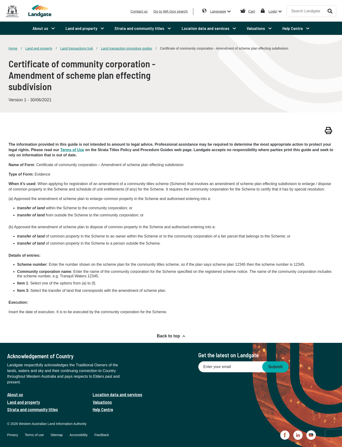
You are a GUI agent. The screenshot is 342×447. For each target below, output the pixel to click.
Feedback (101, 435)
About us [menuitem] (41, 28)
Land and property (38, 48)
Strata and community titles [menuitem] (139, 28)
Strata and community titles (32, 409)
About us (15, 394)
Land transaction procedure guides (126, 48)
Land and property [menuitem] (82, 28)
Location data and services (117, 394)
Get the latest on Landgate (228, 355)
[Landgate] (47, 11)
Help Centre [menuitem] (293, 28)
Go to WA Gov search (170, 11)
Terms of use (34, 435)
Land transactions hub (76, 48)
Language (218, 11)
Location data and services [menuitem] (206, 28)
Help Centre (103, 409)
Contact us (138, 11)
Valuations (102, 402)
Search (330, 11)
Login (272, 11)
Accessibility (79, 435)
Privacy (12, 435)
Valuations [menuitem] (256, 28)
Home (13, 48)
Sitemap (57, 435)
